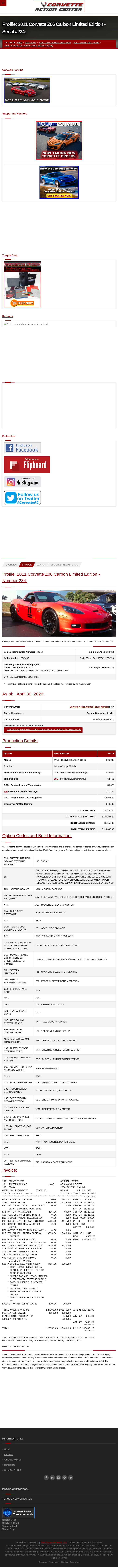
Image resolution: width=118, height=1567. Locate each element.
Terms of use (75, 1562)
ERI (6, 791)
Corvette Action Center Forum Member (89, 707)
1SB (56, 779)
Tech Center (30, 42)
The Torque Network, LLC (54, 1542)
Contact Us (9, 1465)
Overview (11, 565)
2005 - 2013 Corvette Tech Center (55, 42)
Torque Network (9, 1526)
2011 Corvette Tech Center (86, 42)
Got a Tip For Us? (12, 1470)
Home (19, 42)
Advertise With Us (12, 1459)
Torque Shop (8, 1529)
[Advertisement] (59, 229)
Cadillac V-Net (9, 1520)
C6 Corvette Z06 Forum (64, 565)
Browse (27, 565)
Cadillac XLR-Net (10, 1523)
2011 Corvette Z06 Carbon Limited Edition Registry (28, 45)
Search (41, 565)
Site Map (64, 1562)
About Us (8, 1454)
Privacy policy (54, 1562)
